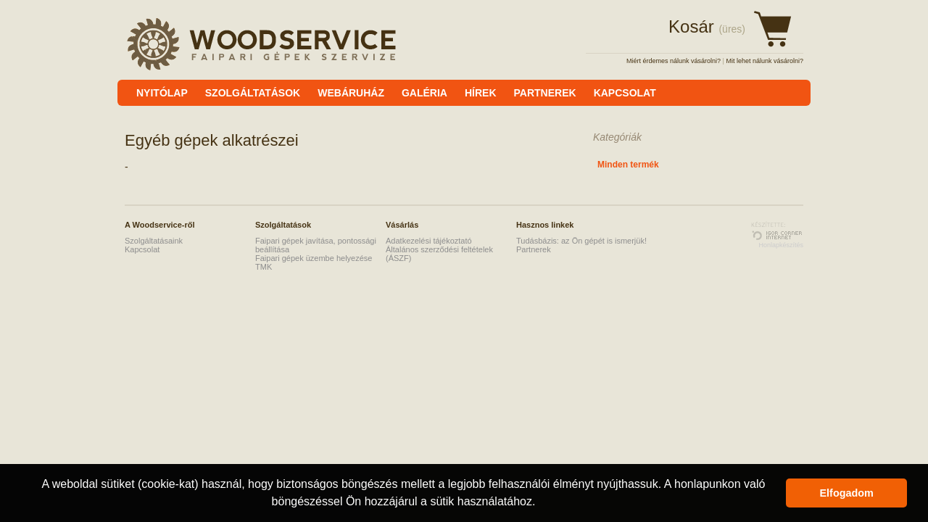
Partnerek (533, 249)
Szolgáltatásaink (154, 240)
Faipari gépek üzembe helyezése (313, 258)
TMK (263, 266)
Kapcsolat (142, 249)
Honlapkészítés (780, 245)
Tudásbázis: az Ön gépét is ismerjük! (581, 240)
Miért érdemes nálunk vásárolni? (673, 61)
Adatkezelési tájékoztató (429, 240)
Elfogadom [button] (847, 493)
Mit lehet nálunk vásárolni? (764, 61)
